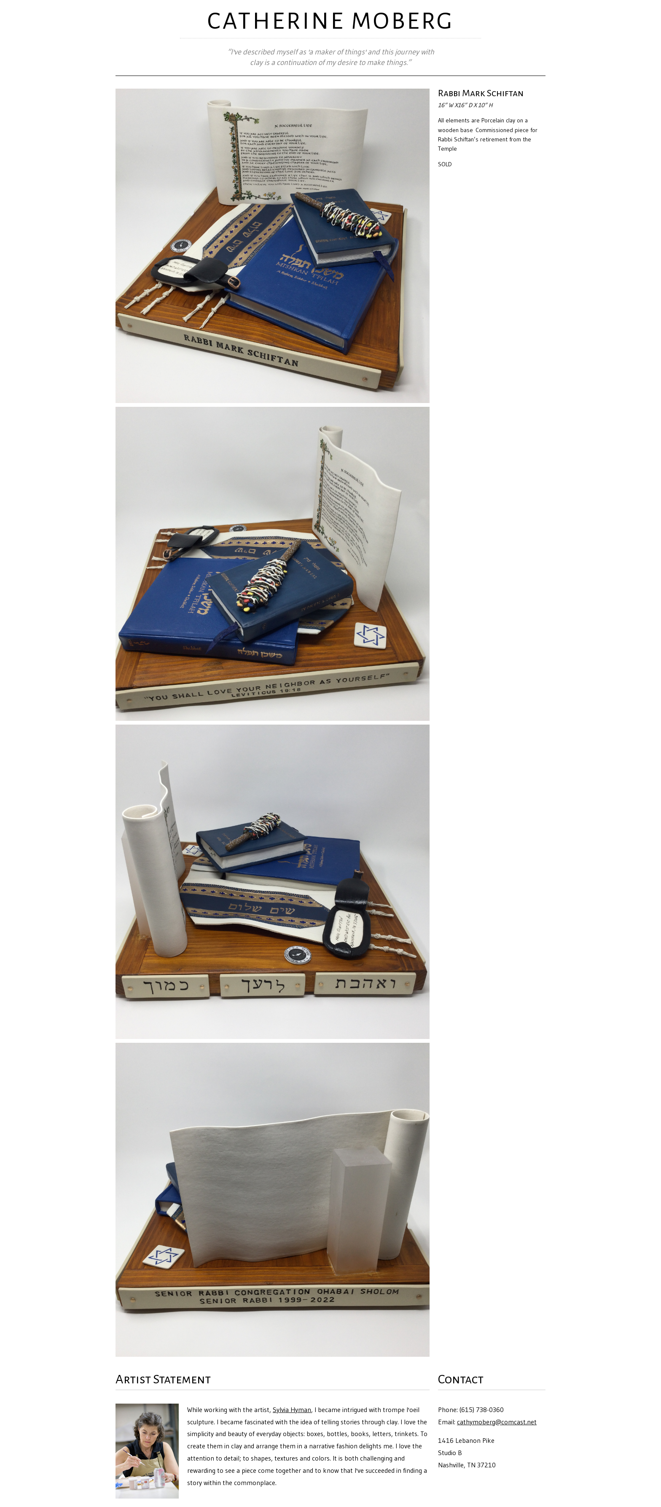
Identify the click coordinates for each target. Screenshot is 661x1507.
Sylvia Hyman (292, 1409)
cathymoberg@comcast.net (497, 1422)
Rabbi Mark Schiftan (481, 93)
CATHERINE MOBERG (330, 21)
